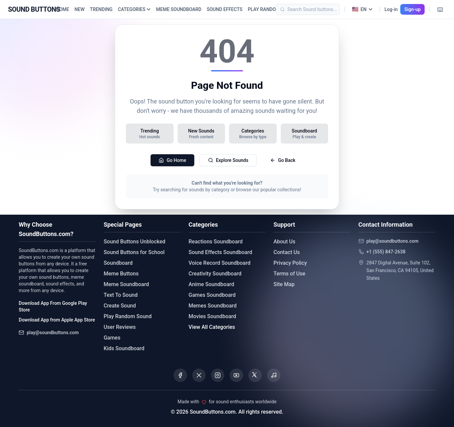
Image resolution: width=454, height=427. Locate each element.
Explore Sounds (228, 160)
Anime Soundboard (211, 284)
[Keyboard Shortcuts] (440, 9)
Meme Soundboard (126, 284)
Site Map (283, 284)
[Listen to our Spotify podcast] (273, 375)
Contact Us (286, 252)
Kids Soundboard (123, 348)
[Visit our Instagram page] (217, 375)
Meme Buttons (121, 273)
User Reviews (119, 327)
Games (111, 338)
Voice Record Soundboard (219, 263)
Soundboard (118, 263)
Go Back (282, 160)
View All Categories (212, 327)
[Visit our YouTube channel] (236, 375)
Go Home (172, 160)
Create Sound (119, 305)
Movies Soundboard (212, 316)
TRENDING (101, 9)
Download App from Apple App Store (57, 320)
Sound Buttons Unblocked (134, 241)
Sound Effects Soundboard (220, 252)
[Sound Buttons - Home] (34, 9)
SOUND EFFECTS (224, 9)
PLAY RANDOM (264, 9)
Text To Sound (120, 295)
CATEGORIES (134, 9)
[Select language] (362, 9)
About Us (284, 241)
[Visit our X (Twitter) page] (199, 375)
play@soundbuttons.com (53, 332)
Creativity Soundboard (215, 273)
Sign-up (412, 9)
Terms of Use (289, 273)
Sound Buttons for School (134, 252)
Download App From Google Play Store (53, 306)
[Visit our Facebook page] (180, 375)
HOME (62, 9)
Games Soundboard (212, 295)
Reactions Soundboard (216, 241)
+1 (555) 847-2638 (386, 251)
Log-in (391, 9)
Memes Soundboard (213, 305)
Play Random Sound (127, 316)
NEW (79, 9)
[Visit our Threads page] (255, 375)
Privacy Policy (290, 263)
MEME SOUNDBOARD (178, 9)
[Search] (318, 9)
